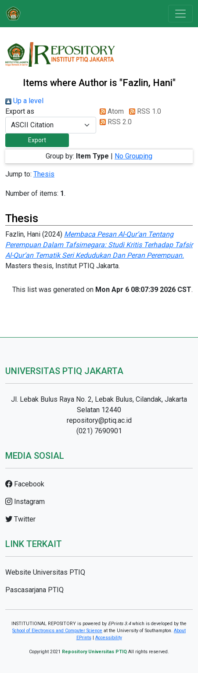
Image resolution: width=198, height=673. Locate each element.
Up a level (24, 101)
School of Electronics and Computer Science (57, 630)
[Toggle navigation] (180, 13)
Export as (19, 111)
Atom (110, 111)
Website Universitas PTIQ (45, 572)
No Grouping (133, 156)
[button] (37, 140)
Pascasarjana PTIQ (34, 590)
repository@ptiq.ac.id (99, 420)
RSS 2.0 (114, 122)
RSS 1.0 (143, 111)
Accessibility (108, 638)
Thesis (43, 174)
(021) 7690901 (99, 431)
